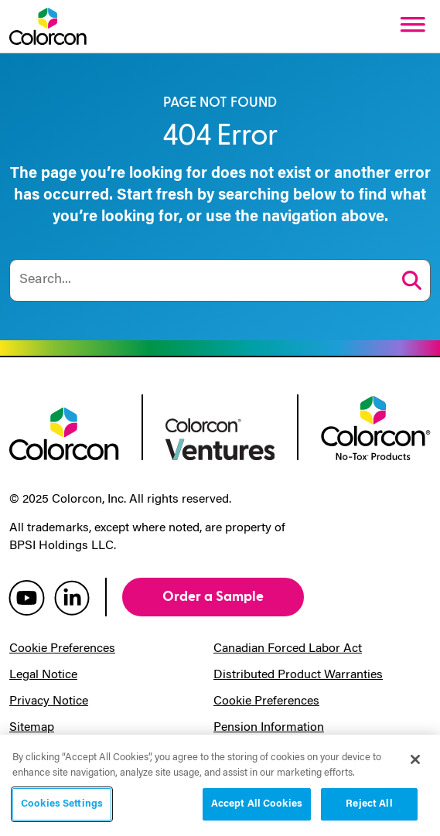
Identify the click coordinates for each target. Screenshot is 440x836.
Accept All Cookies (256, 804)
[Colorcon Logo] (48, 26)
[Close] (415, 759)
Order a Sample (213, 596)
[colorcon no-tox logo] (376, 426)
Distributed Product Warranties (298, 675)
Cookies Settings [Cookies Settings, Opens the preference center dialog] (62, 804)
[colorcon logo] (64, 432)
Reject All (369, 804)
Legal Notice (43, 675)
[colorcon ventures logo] (220, 438)
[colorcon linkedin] (72, 597)
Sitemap (31, 728)
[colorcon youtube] (26, 597)
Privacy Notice (48, 701)
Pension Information (268, 728)
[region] (220, 785)
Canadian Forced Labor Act (287, 649)
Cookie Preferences (62, 649)
